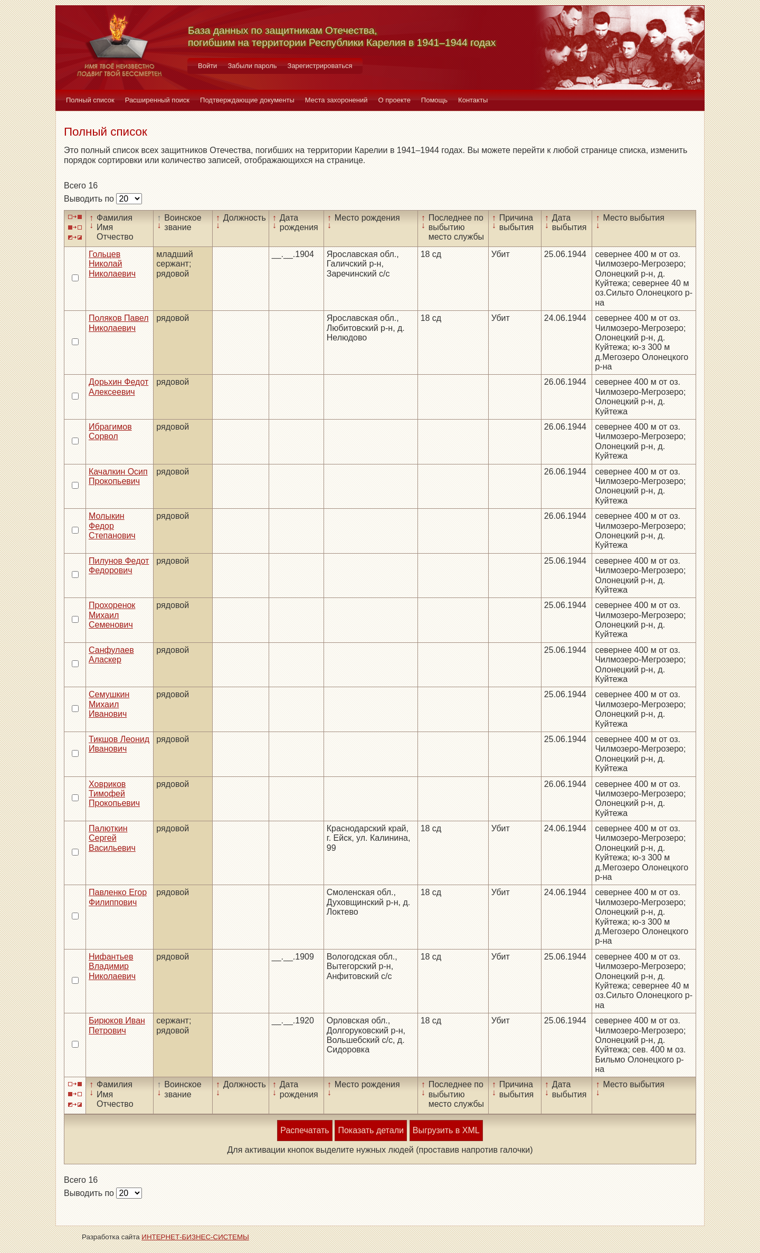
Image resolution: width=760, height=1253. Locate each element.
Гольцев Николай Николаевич (112, 264)
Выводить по (90, 198)
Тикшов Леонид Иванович (119, 744)
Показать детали (370, 1130)
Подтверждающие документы (247, 100)
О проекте (394, 100)
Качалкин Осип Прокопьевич (118, 476)
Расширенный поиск (157, 100)
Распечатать (304, 1130)
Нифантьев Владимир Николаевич (112, 966)
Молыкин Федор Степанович (112, 525)
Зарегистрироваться (320, 66)
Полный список (90, 100)
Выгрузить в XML (446, 1130)
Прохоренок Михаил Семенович (112, 615)
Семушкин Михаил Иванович (109, 704)
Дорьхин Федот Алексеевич (118, 386)
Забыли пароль (252, 66)
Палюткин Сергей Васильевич (112, 838)
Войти (207, 66)
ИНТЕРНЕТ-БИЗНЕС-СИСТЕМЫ (195, 1237)
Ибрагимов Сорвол (110, 431)
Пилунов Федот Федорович (119, 565)
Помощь (434, 100)
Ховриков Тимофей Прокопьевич (114, 794)
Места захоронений (336, 100)
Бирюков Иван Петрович (117, 1025)
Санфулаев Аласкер (111, 655)
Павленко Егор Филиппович (118, 897)
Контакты (473, 100)
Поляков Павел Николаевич (119, 323)
